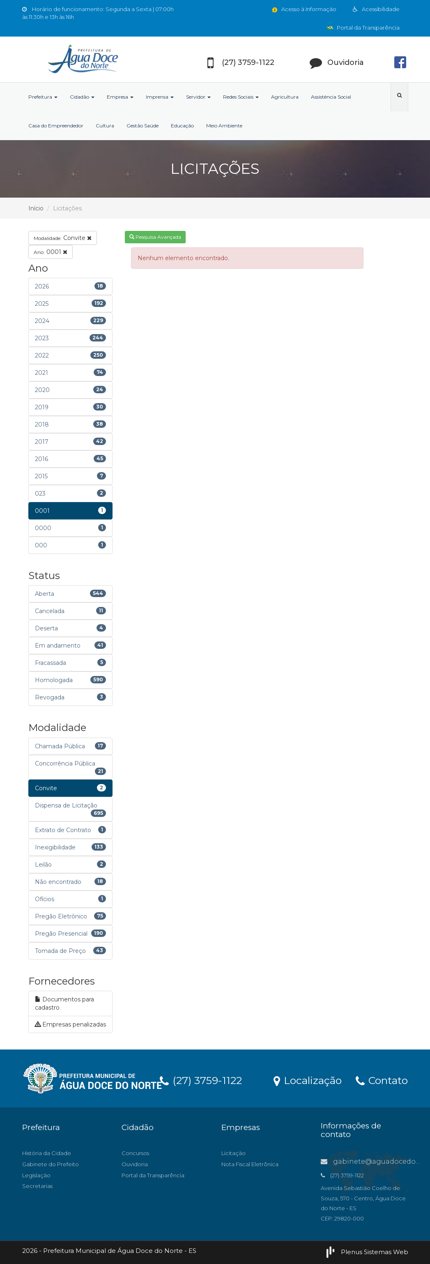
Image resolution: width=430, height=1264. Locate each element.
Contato (382, 1080)
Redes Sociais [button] (241, 97)
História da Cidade (46, 1153)
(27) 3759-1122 (201, 1080)
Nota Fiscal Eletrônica (249, 1164)
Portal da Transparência (363, 27)
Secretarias (37, 1186)
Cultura (105, 125)
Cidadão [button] (82, 97)
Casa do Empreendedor (55, 125)
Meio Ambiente (224, 125)
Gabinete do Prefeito (50, 1164)
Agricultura (285, 97)
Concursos (135, 1153)
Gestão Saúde (142, 125)
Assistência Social (331, 97)
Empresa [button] (120, 97)
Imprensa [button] (160, 97)
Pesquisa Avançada (155, 237)
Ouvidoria (135, 1164)
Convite (63, 238)
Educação (182, 125)
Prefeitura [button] (42, 97)
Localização (308, 1080)
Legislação (36, 1175)
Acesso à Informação (303, 9)
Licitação (233, 1153)
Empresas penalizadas (70, 1024)
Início (36, 208)
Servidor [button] (198, 97)
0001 (50, 252)
